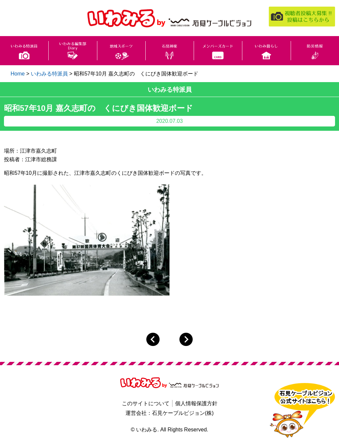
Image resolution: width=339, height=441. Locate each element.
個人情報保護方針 (196, 403)
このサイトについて (146, 403)
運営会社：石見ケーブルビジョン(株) (169, 413)
